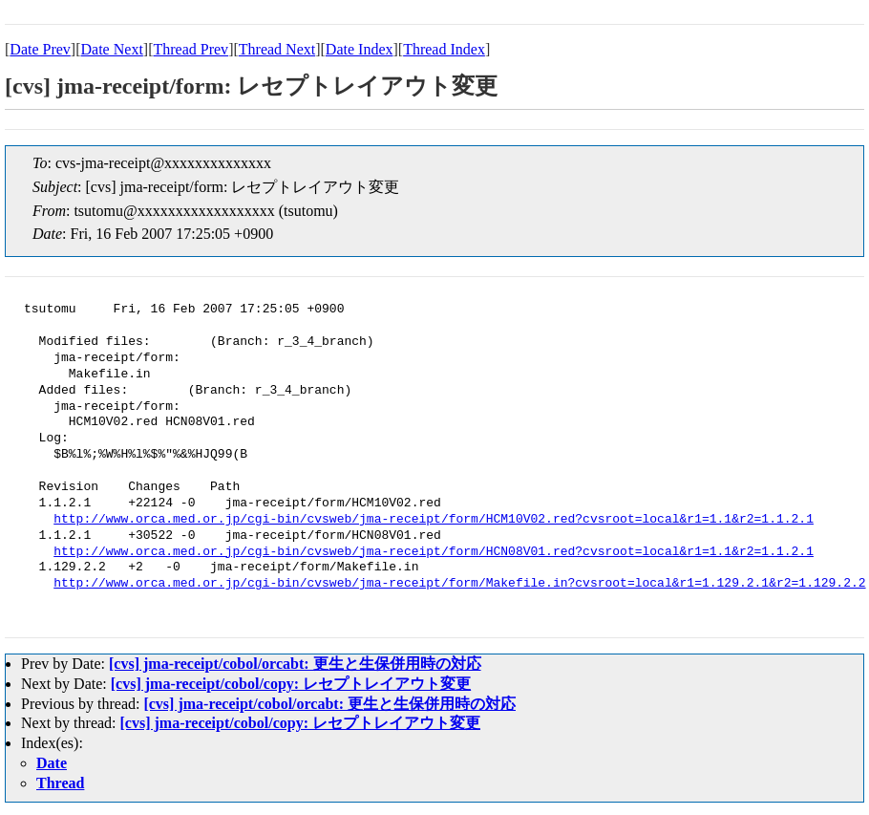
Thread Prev (190, 49)
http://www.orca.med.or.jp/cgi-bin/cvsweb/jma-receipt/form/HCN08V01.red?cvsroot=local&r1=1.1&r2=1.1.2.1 (433, 552)
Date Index (359, 49)
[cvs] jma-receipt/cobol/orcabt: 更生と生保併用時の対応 (295, 663)
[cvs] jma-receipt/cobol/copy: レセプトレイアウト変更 (291, 684)
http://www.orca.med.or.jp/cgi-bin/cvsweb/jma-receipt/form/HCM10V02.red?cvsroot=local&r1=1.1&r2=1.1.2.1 (433, 519)
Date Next (112, 49)
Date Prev (40, 49)
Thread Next (277, 49)
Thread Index (444, 49)
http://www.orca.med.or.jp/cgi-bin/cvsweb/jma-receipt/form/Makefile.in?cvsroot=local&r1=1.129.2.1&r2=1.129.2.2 (459, 583)
